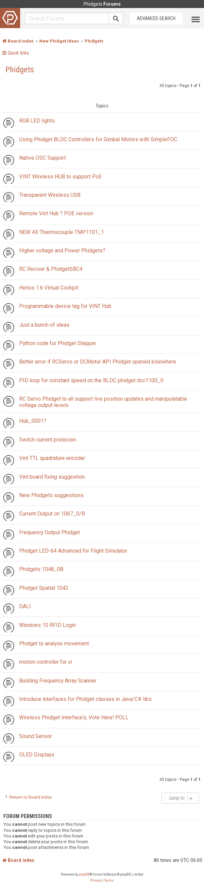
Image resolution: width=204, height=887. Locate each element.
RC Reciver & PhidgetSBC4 (51, 269)
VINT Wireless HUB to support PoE (60, 176)
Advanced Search (156, 18)
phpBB (84, 874)
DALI (25, 606)
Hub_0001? (32, 421)
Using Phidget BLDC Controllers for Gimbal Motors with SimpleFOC (98, 139)
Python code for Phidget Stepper (57, 343)
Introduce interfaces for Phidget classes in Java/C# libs (85, 699)
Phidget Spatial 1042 (43, 588)
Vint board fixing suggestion (52, 477)
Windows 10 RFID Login (47, 625)
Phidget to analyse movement (54, 643)
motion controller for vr (45, 662)
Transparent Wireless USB (50, 195)
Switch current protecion (47, 439)
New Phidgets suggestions (51, 495)
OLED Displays (36, 754)
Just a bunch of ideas (44, 325)
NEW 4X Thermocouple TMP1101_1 (61, 232)
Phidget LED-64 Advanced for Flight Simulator (73, 551)
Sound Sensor (35, 736)
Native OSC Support (42, 158)
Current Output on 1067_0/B (52, 513)
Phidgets (19, 69)
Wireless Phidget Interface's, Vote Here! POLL (74, 717)
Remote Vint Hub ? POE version (56, 213)
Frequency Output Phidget (49, 532)
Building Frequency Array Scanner (58, 680)
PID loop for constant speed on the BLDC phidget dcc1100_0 (91, 380)
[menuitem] (96, 881)
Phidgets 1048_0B (41, 569)
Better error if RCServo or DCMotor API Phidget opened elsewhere (97, 361)
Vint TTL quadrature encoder (52, 458)
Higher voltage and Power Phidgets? (62, 250)
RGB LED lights (37, 120)
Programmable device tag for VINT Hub (65, 306)
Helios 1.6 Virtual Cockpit (48, 288)
